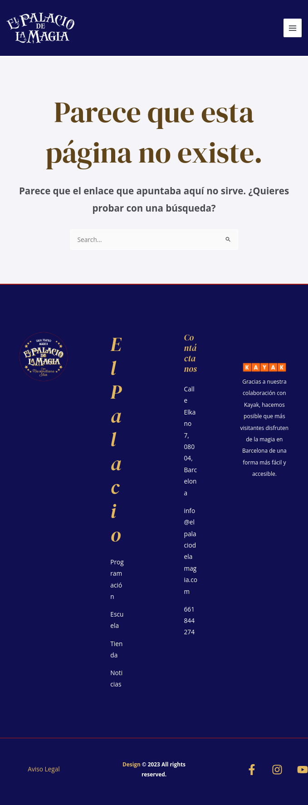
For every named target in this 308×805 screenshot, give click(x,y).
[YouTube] (302, 769)
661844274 (189, 621)
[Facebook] (251, 769)
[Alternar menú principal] (293, 28)
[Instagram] (277, 769)
